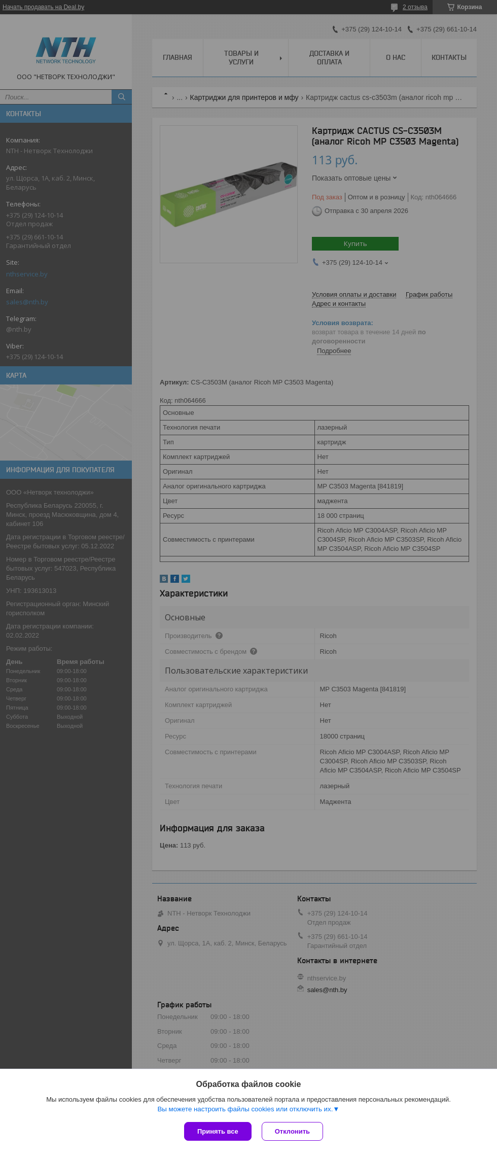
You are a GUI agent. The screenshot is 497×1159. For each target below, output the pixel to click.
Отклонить (292, 1131)
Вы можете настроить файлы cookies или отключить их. (245, 1109)
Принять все (217, 1131)
